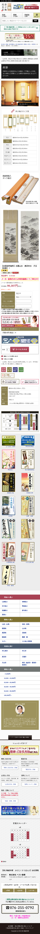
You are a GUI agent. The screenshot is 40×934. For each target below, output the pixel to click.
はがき (20, 890)
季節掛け (8, 460)
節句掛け (25, 610)
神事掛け (25, 602)
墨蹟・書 (25, 637)
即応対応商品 (27, 441)
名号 (8, 529)
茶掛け (4, 614)
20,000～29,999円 (10, 682)
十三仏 (27, 529)
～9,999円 (7, 674)
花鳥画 (24, 633)
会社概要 (10, 926)
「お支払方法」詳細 (10, 784)
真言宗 (4, 657)
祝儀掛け (5, 610)
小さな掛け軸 (27, 552)
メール (32, 890)
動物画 (4, 637)
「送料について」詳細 (30, 784)
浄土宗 (24, 651)
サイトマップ (29, 928)
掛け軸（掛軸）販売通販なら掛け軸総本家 (12, 44)
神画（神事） (26, 624)
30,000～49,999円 (10, 687)
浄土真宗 (5, 651)
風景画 (4, 633)
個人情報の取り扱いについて (23, 926)
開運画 (4, 628)
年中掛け (5, 606)
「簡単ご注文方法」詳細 (10, 767)
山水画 (8, 506)
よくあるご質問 (8, 441)
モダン (4, 641)
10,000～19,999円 (10, 678)
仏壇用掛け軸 (8, 552)
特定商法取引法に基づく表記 (15, 928)
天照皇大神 (27, 483)
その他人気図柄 (27, 641)
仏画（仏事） (6, 624)
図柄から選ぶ (8, 619)
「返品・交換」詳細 (10, 801)
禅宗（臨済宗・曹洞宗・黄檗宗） (30, 664)
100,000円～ (8, 695)
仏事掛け (5, 602)
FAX (8, 890)
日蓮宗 (24, 657)
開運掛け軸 (8, 483)
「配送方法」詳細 (30, 769)
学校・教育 (8, 575)
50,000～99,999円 (10, 691)
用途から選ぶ (8, 597)
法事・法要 (27, 506)
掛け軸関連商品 (27, 460)
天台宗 (4, 662)
